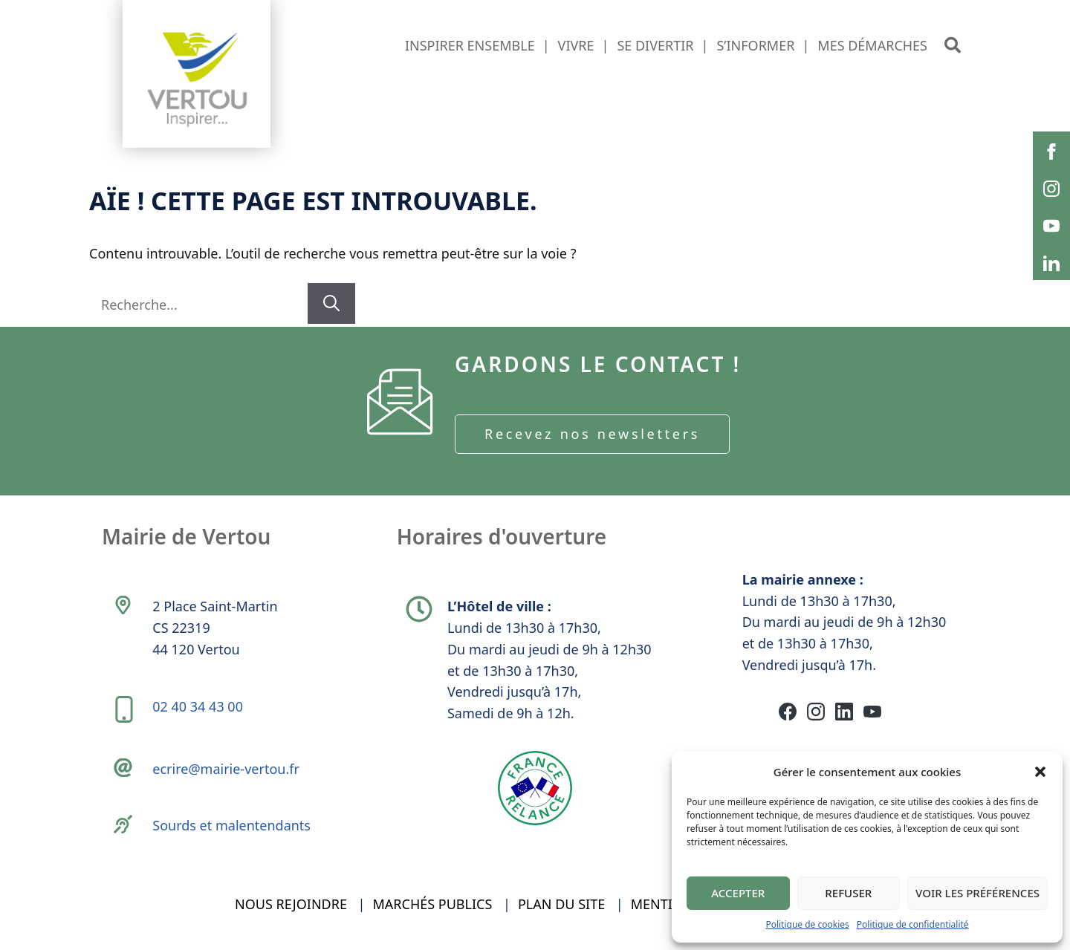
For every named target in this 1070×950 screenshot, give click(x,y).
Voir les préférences (977, 892)
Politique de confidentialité (913, 924)
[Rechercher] (331, 303)
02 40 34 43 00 (197, 706)
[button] (1040, 771)
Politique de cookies (807, 924)
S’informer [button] (755, 45)
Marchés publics (433, 904)
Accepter (738, 892)
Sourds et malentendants (231, 825)
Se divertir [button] (655, 45)
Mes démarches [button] (872, 45)
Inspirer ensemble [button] (470, 45)
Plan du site (561, 904)
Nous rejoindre (291, 904)
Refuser (848, 892)
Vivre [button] (576, 45)
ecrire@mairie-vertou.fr (225, 769)
